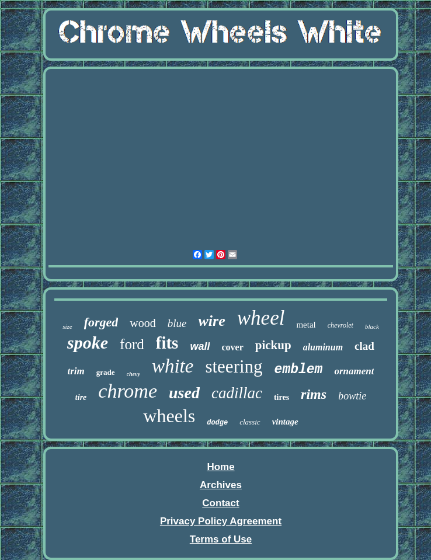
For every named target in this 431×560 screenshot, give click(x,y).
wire (212, 320)
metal (305, 324)
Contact (220, 503)
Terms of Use (221, 539)
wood (142, 322)
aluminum (323, 347)
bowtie (352, 396)
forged (101, 322)
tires (281, 397)
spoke (87, 342)
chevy (133, 374)
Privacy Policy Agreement (220, 521)
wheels (169, 415)
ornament (354, 371)
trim (76, 371)
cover (232, 347)
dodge (217, 423)
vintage (285, 421)
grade (105, 372)
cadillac (236, 393)
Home (220, 466)
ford (132, 344)
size (67, 326)
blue (177, 323)
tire (80, 397)
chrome (127, 391)
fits (167, 342)
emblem (298, 369)
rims (313, 394)
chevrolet (340, 325)
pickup (273, 345)
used (184, 393)
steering (233, 366)
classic (249, 422)
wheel (261, 318)
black (372, 326)
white (173, 366)
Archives (221, 485)
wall (200, 346)
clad (364, 346)
